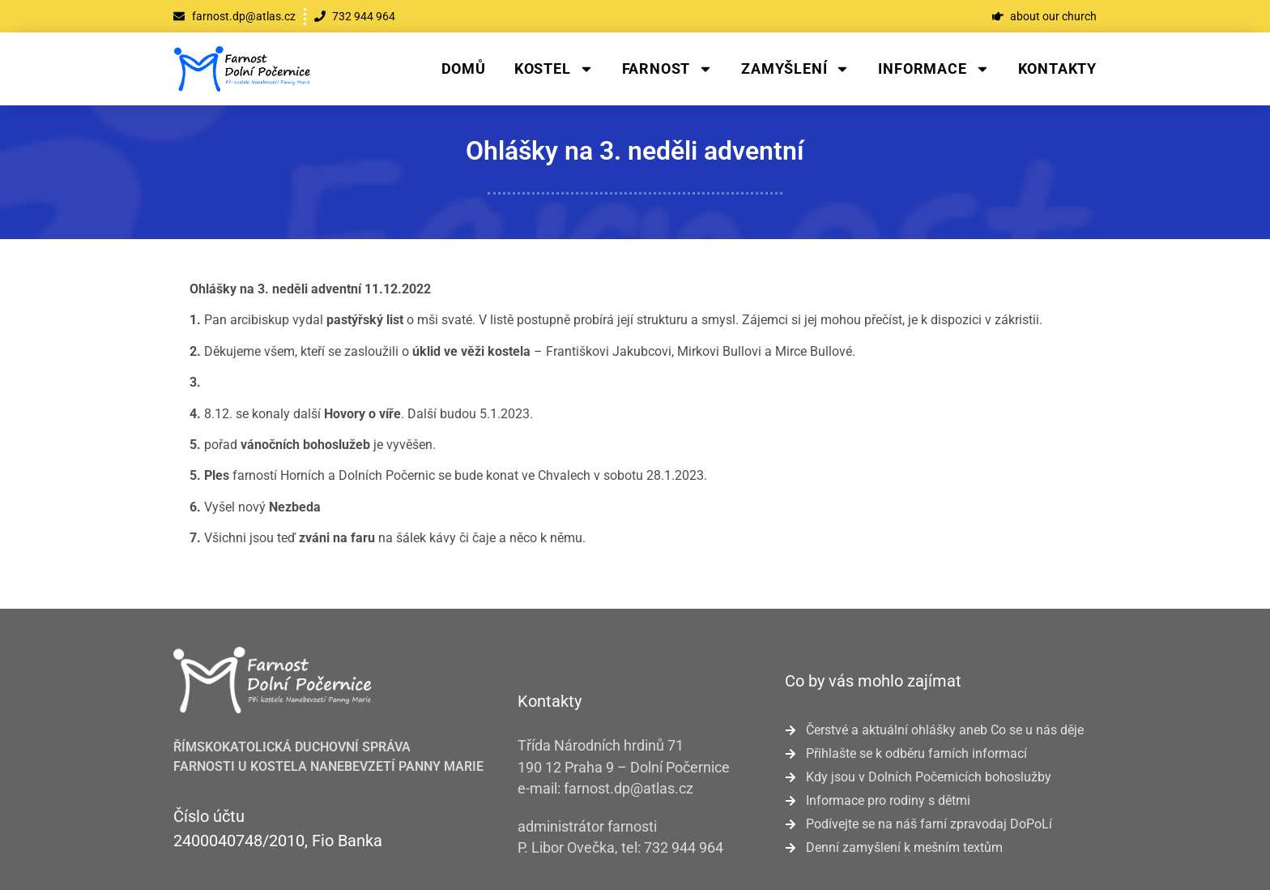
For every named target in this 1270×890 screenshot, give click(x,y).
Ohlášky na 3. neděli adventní (635, 150)
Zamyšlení (795, 68)
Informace (933, 68)
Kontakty (1057, 68)
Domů (463, 68)
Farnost (668, 68)
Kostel (554, 68)
